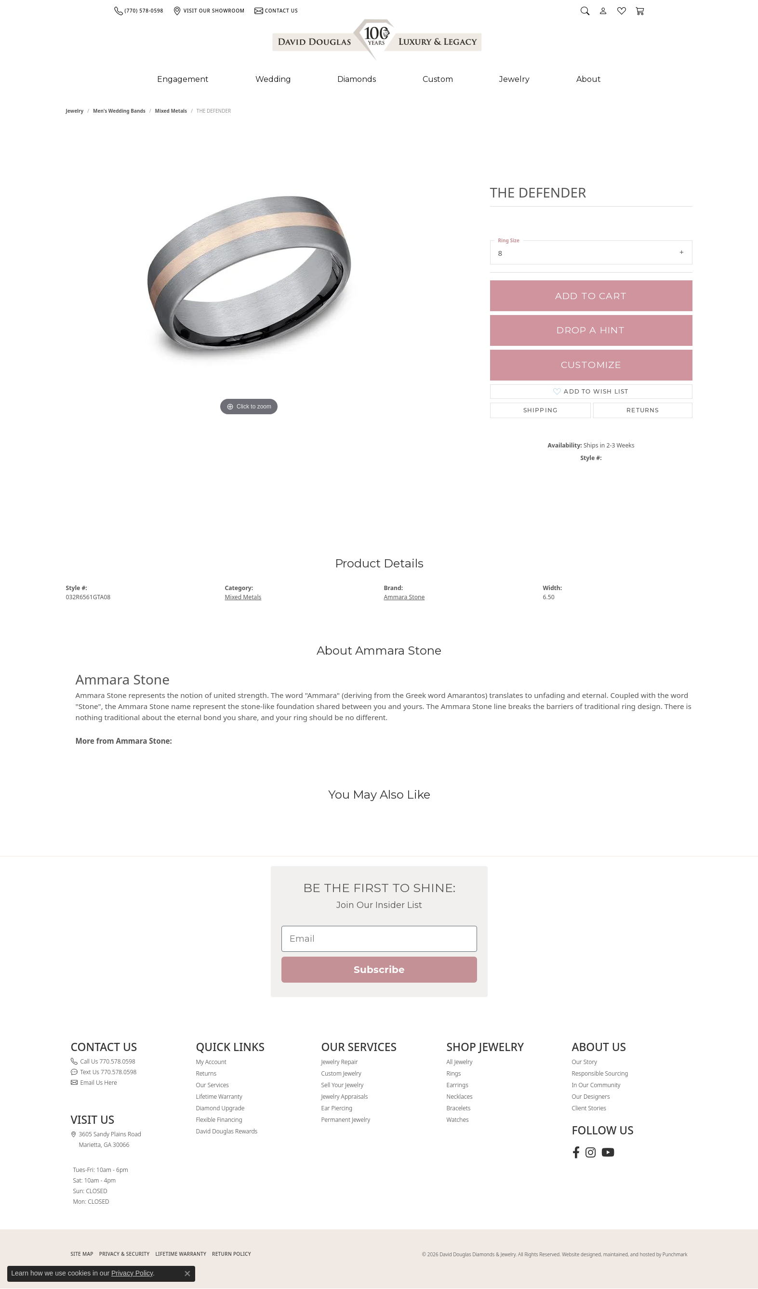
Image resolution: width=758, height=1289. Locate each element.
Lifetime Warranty (219, 1096)
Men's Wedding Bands (119, 110)
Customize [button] (591, 364)
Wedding (273, 79)
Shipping (540, 410)
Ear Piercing (337, 1108)
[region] (249, 321)
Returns (642, 410)
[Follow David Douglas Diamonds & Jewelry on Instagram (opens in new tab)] (590, 1152)
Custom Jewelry (341, 1073)
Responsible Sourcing (600, 1073)
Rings (454, 1073)
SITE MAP (82, 1253)
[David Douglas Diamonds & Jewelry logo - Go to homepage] (377, 42)
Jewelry (514, 79)
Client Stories (589, 1108)
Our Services (212, 1085)
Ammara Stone (404, 597)
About (588, 79)
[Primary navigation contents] (379, 79)
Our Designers (591, 1096)
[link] (138, 10)
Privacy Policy (132, 1273)
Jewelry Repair (339, 1062)
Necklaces (460, 1096)
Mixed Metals (171, 110)
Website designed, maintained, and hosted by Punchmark (624, 1254)
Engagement (183, 79)
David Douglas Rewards (227, 1131)
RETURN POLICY (231, 1253)
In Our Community (596, 1085)
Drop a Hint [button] (591, 330)
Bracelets (459, 1108)
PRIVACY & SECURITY (124, 1253)
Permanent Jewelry (346, 1120)
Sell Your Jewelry (342, 1085)
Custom (438, 79)
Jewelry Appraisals (344, 1096)
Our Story (584, 1062)
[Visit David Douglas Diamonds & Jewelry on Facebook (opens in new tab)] (576, 1152)
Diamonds (356, 79)
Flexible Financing (219, 1120)
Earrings (457, 1085)
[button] (585, 10)
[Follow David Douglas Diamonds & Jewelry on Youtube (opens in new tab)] (608, 1152)
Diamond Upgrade (220, 1108)
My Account (211, 1062)
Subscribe (379, 969)
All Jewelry (460, 1062)
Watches (458, 1120)
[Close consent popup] (187, 1273)
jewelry (75, 110)
